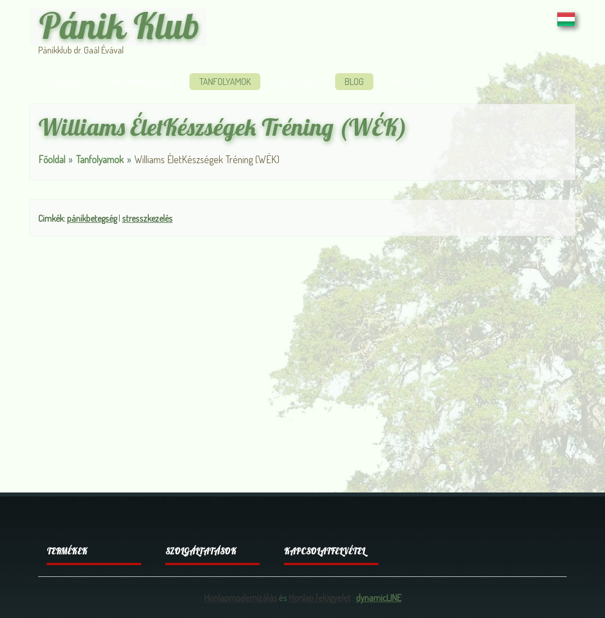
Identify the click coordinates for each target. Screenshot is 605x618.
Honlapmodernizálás (240, 597)
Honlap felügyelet (320, 597)
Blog (354, 81)
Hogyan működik (140, 81)
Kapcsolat (412, 81)
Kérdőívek (298, 81)
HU (566, 19)
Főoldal (65, 81)
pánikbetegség (92, 218)
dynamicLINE (378, 597)
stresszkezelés (147, 218)
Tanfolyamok (225, 81)
